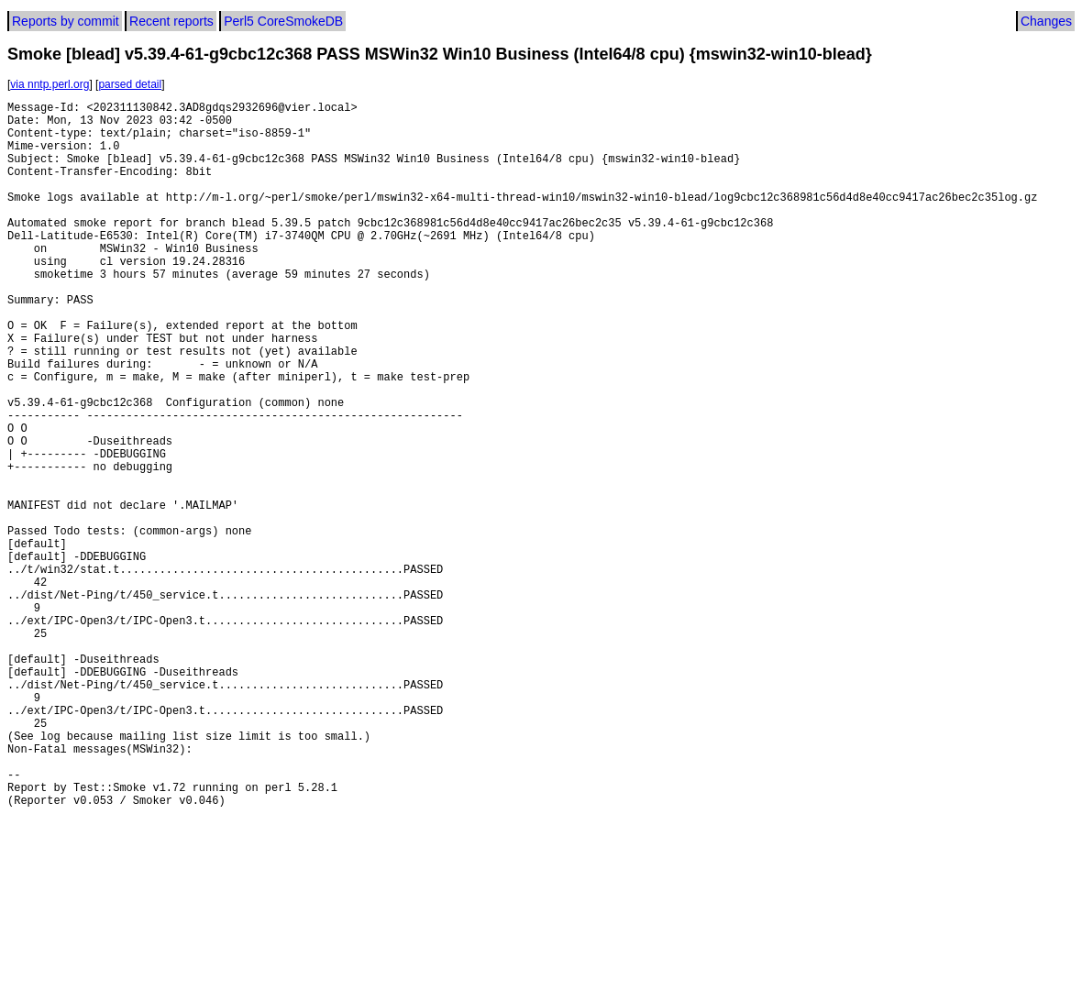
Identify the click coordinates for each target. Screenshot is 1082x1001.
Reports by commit (65, 21)
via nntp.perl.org (49, 84)
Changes (1046, 21)
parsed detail (129, 84)
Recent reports (171, 21)
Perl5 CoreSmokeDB (283, 21)
